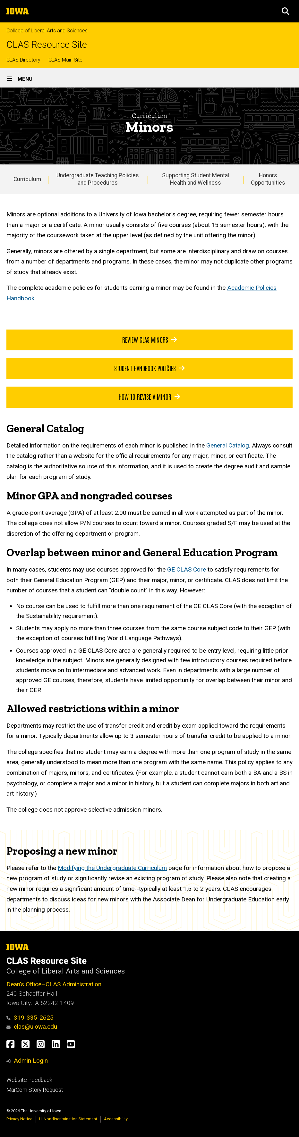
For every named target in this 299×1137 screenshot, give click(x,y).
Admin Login (31, 1060)
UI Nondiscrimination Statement (68, 1118)
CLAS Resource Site (46, 44)
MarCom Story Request (34, 1090)
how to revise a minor (149, 397)
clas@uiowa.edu (31, 1026)
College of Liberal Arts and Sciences (47, 31)
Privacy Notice (19, 1118)
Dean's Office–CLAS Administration (53, 984)
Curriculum (27, 179)
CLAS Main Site (65, 60)
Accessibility (116, 1118)
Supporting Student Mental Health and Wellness (195, 179)
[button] (285, 11)
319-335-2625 (30, 1017)
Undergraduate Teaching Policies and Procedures (97, 179)
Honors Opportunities (268, 179)
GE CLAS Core (186, 569)
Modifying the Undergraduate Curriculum (112, 868)
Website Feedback (29, 1080)
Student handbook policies (149, 368)
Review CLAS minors (149, 339)
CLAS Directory (23, 60)
